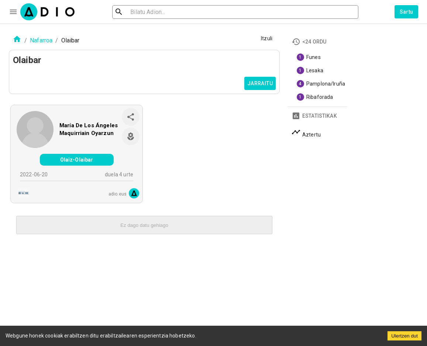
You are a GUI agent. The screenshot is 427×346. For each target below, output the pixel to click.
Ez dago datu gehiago (144, 225)
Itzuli (266, 38)
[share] (131, 117)
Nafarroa (41, 40)
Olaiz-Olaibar (76, 160)
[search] (143, 12)
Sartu (406, 12)
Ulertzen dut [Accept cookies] (404, 336)
